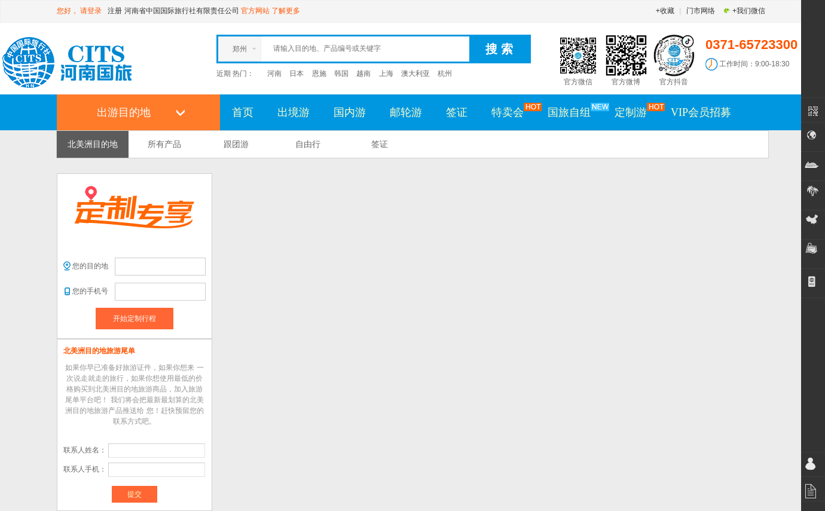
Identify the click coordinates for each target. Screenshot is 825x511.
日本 (296, 73)
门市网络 (700, 11)
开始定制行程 (134, 318)
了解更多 (285, 11)
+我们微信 (744, 11)
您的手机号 (90, 291)
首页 (242, 112)
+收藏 (665, 11)
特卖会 (513, 112)
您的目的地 (90, 266)
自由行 (307, 144)
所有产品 (164, 144)
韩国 (341, 73)
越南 (363, 73)
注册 (115, 11)
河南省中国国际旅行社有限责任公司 (181, 11)
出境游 (293, 112)
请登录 (91, 11)
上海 (386, 73)
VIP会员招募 (701, 112)
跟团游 (236, 144)
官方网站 (255, 11)
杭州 (445, 73)
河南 (274, 73)
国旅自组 (575, 112)
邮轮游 (406, 112)
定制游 (637, 112)
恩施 (319, 73)
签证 (457, 112)
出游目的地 (124, 112)
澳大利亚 (415, 73)
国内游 (350, 112)
